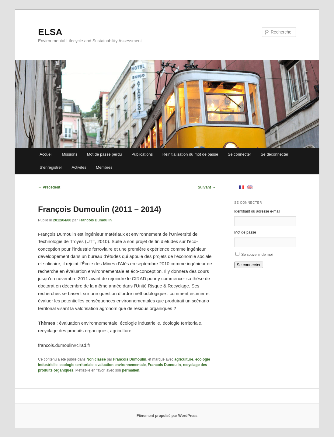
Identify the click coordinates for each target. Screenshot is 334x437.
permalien (130, 370)
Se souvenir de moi (257, 254)
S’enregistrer (51, 167)
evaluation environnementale (121, 365)
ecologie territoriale (76, 365)
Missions (70, 154)
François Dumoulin (164, 365)
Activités (78, 167)
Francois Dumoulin (95, 220)
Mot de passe (245, 232)
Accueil (46, 154)
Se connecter (239, 154)
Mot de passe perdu (104, 154)
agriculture (183, 359)
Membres (104, 167)
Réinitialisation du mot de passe (190, 154)
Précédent (49, 187)
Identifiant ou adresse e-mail (257, 211)
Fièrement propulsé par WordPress (167, 416)
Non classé (96, 359)
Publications (142, 154)
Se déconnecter (274, 154)
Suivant (207, 187)
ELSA (50, 32)
